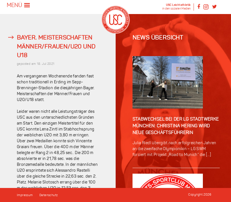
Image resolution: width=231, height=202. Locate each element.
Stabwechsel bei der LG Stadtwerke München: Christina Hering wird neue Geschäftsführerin (176, 126)
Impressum (25, 195)
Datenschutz (48, 195)
